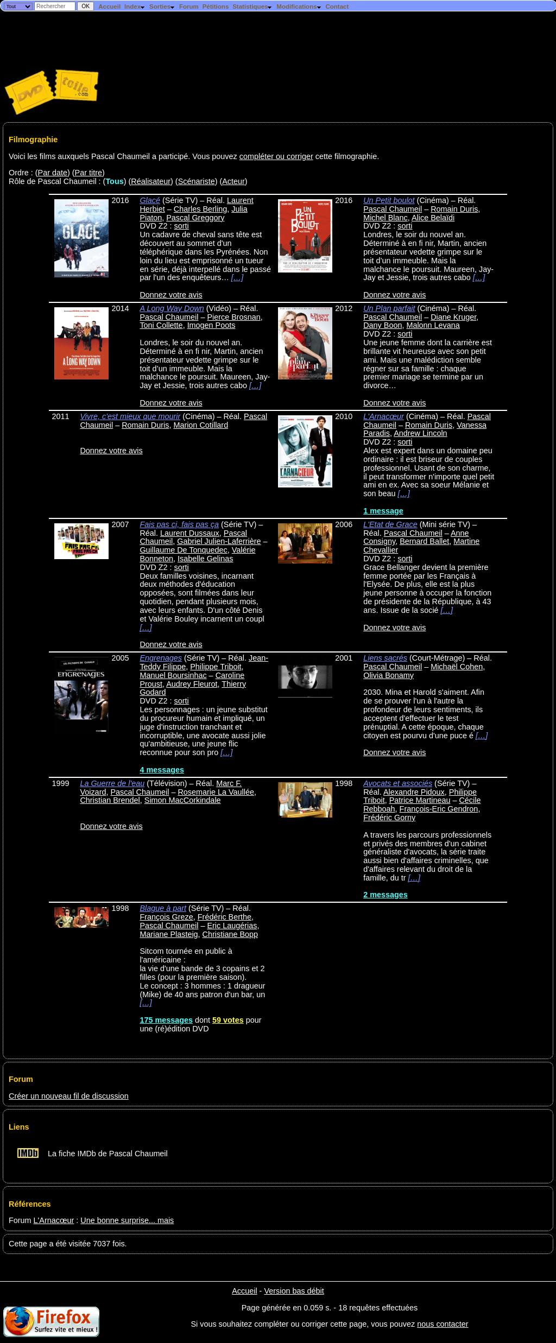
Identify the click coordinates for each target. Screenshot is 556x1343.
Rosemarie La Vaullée (216, 792)
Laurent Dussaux (189, 533)
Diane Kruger (453, 317)
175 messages (166, 1020)
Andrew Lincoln (420, 433)
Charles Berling (200, 209)
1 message (383, 510)
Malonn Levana (432, 325)
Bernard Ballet (424, 541)
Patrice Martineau (420, 800)
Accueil (109, 6)
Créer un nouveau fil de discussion (69, 1096)
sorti (181, 225)
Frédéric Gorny (389, 817)
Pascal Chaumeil (392, 209)
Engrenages (161, 658)
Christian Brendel (110, 800)
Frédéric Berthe (224, 917)
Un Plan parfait (389, 308)
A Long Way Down (172, 308)
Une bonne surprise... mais (127, 1220)
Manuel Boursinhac (173, 675)
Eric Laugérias (232, 925)
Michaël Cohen (457, 666)
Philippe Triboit (215, 666)
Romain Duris (454, 209)
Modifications (298, 6)
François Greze (166, 917)
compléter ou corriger (276, 156)
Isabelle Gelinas (205, 558)
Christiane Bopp (230, 934)
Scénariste (196, 181)
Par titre (88, 172)
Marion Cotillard (200, 425)
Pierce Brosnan (233, 317)
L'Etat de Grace (390, 524)
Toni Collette (161, 325)
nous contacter (442, 1324)
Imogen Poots (211, 325)
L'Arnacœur (383, 416)
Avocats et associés (397, 783)
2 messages (385, 894)
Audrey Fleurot (191, 684)
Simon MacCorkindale (182, 800)
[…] (237, 277)
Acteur (233, 181)
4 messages (162, 769)
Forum (189, 6)
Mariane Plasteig (169, 934)
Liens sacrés (385, 658)
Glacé (150, 200)
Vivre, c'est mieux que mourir (130, 416)
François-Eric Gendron (439, 808)
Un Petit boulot (388, 200)
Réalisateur (150, 181)
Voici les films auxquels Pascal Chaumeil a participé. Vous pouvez (124, 156)
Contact (337, 6)
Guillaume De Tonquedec (183, 550)
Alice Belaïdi (433, 217)
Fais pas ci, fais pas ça (179, 524)
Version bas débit (294, 1291)
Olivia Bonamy (388, 675)
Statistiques (252, 6)
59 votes (228, 1020)
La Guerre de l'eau (112, 783)
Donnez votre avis (171, 294)
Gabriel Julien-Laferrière (219, 541)
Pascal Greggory (195, 217)
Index (135, 6)
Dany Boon (382, 325)
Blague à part (163, 908)
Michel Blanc (385, 217)
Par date (52, 172)
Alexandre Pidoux (414, 792)
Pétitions (216, 6)
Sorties (162, 6)
